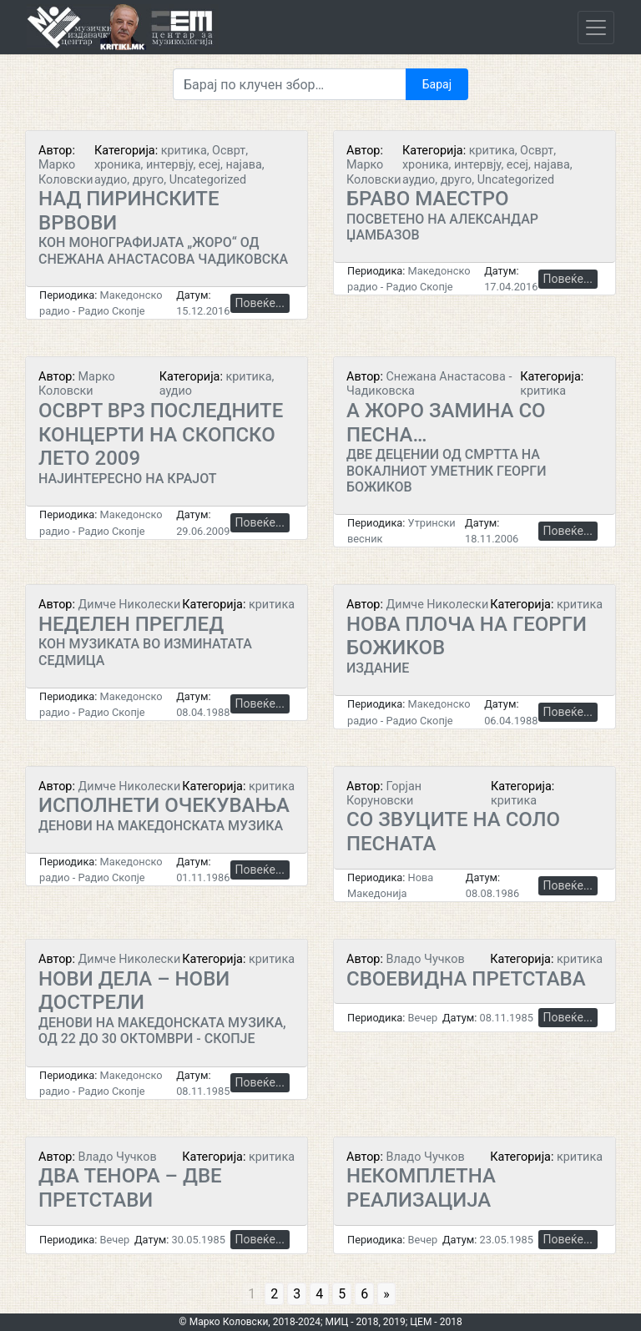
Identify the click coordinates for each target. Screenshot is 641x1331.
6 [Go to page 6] (364, 1294)
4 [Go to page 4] (319, 1294)
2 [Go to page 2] (274, 1294)
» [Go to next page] (386, 1294)
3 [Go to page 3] (296, 1294)
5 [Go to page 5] (342, 1294)
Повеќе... (260, 303)
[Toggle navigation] (596, 27)
